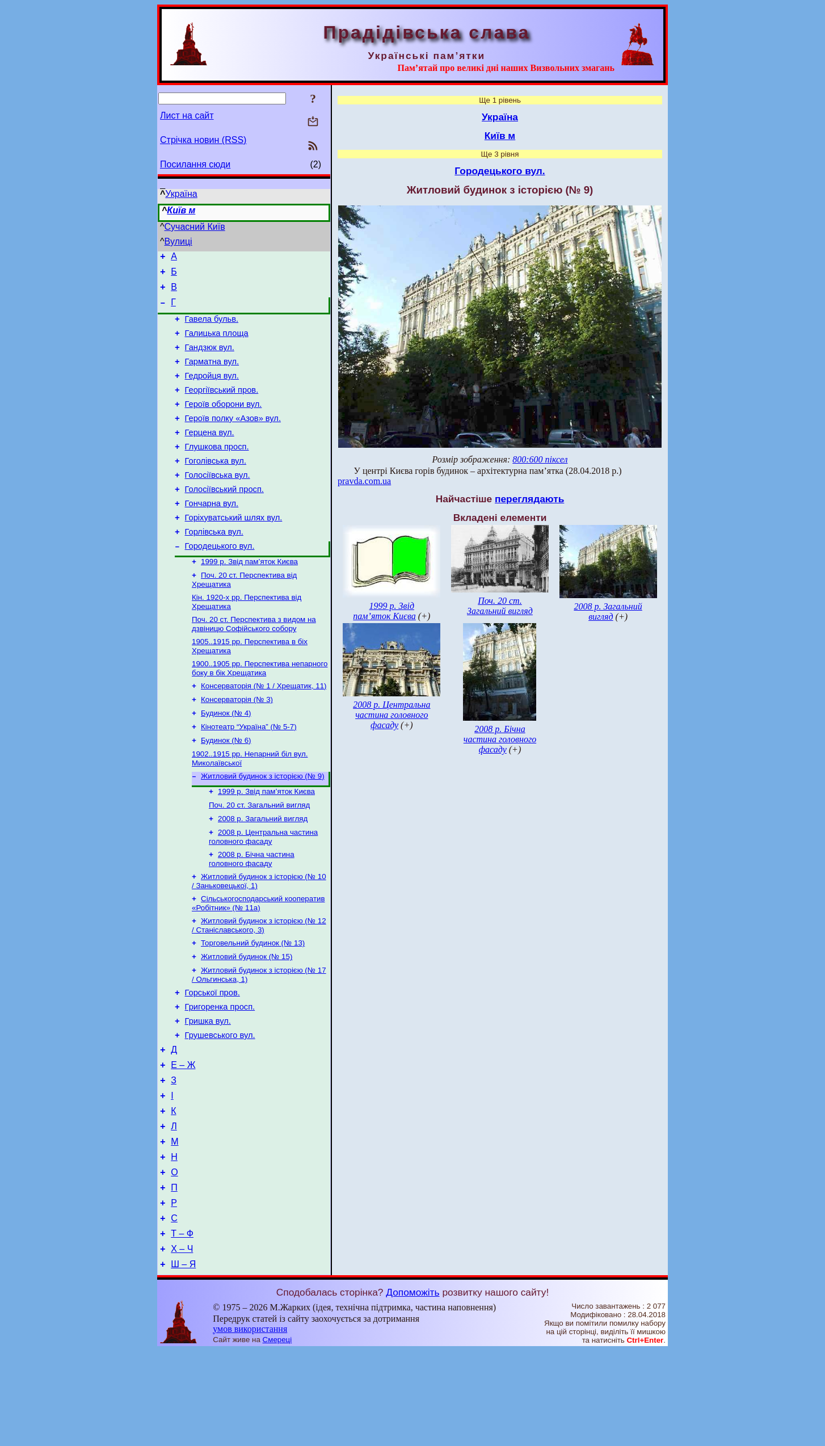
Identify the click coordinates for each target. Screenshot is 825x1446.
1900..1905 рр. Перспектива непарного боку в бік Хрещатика (259, 711)
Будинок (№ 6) (226, 788)
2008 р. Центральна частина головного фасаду (263, 892)
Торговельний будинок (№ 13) (253, 1003)
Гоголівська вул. (215, 486)
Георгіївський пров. (222, 406)
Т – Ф (182, 1325)
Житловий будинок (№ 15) (246, 1018)
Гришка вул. (208, 1089)
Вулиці (178, 241)
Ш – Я (183, 1359)
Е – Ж (183, 1138)
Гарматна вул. (212, 375)
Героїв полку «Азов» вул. (233, 438)
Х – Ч (182, 1342)
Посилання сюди (195, 164)
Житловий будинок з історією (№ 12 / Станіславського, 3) (259, 985)
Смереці (277, 1435)
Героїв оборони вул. (223, 422)
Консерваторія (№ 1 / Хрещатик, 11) (264, 729)
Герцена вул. (209, 454)
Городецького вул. (220, 581)
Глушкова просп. (217, 470)
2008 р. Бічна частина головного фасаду (251, 915)
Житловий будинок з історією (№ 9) (263, 826)
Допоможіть (412, 1387)
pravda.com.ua (364, 481)
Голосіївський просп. (224, 518)
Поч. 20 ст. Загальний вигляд (259, 858)
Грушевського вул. (220, 1104)
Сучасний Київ (195, 227)
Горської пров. (212, 1057)
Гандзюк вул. (209, 359)
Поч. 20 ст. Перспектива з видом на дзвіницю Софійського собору (254, 664)
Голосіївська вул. (217, 502)
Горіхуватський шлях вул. (234, 549)
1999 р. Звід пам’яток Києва (249, 598)
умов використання (250, 1424)
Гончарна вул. (212, 534)
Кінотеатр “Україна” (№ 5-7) (249, 774)
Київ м (181, 210)
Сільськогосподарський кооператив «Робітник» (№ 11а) (258, 961)
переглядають (529, 499)
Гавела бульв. (211, 327)
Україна (181, 194)
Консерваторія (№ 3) (237, 744)
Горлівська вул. (214, 565)
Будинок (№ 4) (226, 759)
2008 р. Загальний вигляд (263, 872)
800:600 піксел (539, 459)
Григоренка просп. (220, 1073)
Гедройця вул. (212, 391)
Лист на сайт (187, 115)
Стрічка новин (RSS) (203, 140)
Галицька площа (217, 343)
